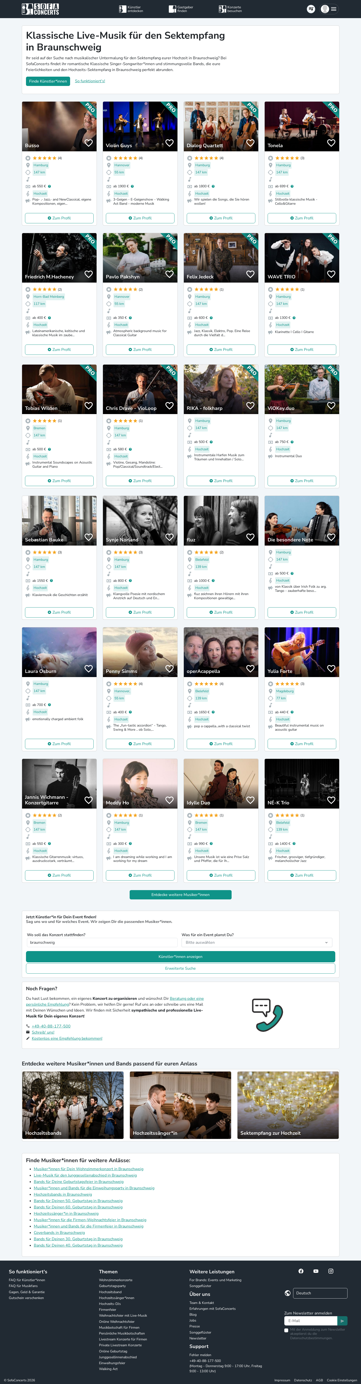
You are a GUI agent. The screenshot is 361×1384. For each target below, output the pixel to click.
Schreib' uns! (43, 1032)
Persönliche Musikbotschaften (122, 1333)
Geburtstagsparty (112, 1286)
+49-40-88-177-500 (51, 1026)
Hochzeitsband (110, 1292)
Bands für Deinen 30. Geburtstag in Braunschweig (78, 1239)
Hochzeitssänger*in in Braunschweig (66, 1213)
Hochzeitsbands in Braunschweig (63, 1194)
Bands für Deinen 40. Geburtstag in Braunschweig (78, 1245)
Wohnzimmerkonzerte (115, 1280)
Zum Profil (61, 218)
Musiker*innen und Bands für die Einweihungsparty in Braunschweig (94, 1188)
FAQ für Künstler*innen (27, 1280)
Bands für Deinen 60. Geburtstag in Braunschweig (78, 1207)
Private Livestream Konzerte (120, 1345)
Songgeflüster (200, 1286)
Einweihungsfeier (112, 1363)
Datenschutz (303, 1380)
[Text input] (310, 1320)
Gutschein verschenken (26, 1298)
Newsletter (197, 1338)
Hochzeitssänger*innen (116, 1298)
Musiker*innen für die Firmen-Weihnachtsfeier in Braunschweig (90, 1220)
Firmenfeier (107, 1309)
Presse (194, 1326)
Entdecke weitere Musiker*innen (180, 894)
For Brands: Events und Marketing (215, 1280)
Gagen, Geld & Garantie (27, 1292)
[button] (329, 9)
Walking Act (108, 1369)
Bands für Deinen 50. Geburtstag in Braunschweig (78, 1201)
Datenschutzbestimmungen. (311, 1338)
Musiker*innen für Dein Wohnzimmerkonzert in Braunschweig (88, 1169)
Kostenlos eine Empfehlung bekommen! (67, 1038)
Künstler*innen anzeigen (180, 956)
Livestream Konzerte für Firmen (123, 1339)
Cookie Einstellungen (342, 1380)
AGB (319, 1380)
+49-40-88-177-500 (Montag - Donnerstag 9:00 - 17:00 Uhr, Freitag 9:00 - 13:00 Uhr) (225, 1366)
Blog (193, 1314)
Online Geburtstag (113, 1351)
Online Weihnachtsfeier (117, 1321)
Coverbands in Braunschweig (59, 1232)
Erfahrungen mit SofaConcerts (212, 1308)
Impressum (282, 1380)
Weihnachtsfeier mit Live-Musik (123, 1315)
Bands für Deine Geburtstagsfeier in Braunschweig (79, 1181)
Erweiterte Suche (180, 968)
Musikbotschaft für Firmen (119, 1327)
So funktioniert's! (90, 81)
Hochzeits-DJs (110, 1303)
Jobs (192, 1320)
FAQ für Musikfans (23, 1286)
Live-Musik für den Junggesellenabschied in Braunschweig (85, 1175)
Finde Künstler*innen (48, 81)
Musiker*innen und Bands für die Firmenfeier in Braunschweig (88, 1226)
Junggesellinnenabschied (118, 1357)
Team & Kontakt (201, 1302)
